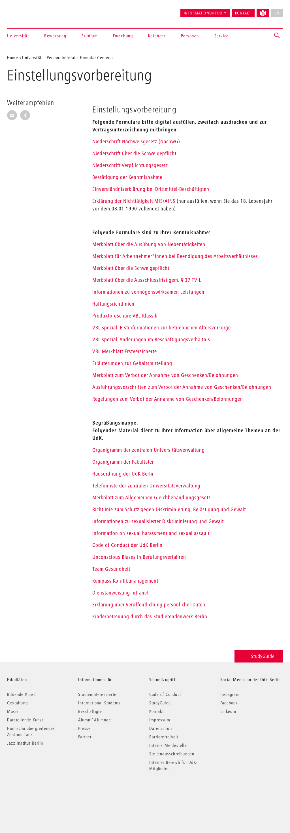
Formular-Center (95, 57)
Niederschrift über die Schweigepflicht (134, 153)
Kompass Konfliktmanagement (125, 581)
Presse (84, 728)
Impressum (159, 720)
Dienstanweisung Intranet (120, 592)
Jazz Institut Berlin (25, 743)
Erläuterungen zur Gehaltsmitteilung (132, 363)
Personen (190, 36)
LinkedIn (228, 711)
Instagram (230, 694)
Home (12, 57)
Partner (84, 737)
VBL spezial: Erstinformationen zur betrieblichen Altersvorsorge (161, 327)
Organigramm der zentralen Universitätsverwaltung (148, 450)
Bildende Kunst (21, 694)
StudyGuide (258, 656)
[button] (277, 36)
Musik (13, 711)
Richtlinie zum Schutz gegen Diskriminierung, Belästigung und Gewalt (169, 509)
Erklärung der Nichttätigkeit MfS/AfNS (133, 201)
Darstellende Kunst (25, 720)
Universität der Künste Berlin (29, 10)
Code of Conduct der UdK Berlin (127, 545)
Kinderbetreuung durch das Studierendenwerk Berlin (149, 616)
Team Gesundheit (111, 569)
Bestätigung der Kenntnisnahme (127, 177)
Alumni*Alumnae (94, 720)
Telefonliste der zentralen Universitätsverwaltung (146, 485)
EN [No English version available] (277, 13)
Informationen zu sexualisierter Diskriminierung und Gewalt (158, 521)
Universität (18, 36)
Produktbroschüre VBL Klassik (124, 315)
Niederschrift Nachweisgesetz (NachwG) (136, 141)
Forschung (123, 36)
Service (221, 36)
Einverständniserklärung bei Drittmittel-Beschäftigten (150, 189)
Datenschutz (161, 728)
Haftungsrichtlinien (113, 304)
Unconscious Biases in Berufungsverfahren (139, 557)
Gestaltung (17, 703)
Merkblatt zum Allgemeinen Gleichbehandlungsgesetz (151, 497)
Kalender (157, 36)
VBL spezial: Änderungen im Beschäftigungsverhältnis (151, 339)
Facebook (229, 703)
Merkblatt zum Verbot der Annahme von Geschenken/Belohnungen (165, 375)
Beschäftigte (90, 711)
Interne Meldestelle (168, 745)
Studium (90, 36)
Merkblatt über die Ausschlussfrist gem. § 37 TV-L (146, 280)
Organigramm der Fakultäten (123, 462)
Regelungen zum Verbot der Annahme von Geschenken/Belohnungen (167, 399)
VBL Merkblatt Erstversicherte (124, 351)
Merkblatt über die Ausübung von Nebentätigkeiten (148, 244)
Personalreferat (61, 57)
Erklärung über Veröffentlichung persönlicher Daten (148, 604)
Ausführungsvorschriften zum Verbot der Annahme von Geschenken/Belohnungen (181, 387)
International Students (99, 703)
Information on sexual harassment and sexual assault (151, 533)
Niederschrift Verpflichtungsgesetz (130, 165)
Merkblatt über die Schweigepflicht (130, 268)
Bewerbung (55, 36)
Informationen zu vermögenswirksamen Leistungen (148, 292)
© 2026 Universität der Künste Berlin (36, 792)
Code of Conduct (165, 694)
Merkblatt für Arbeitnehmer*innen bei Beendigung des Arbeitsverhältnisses (175, 256)
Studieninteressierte (97, 694)
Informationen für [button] (203, 13)
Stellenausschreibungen (171, 754)
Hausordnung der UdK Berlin (123, 473)
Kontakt (243, 13)
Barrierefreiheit (163, 737)
